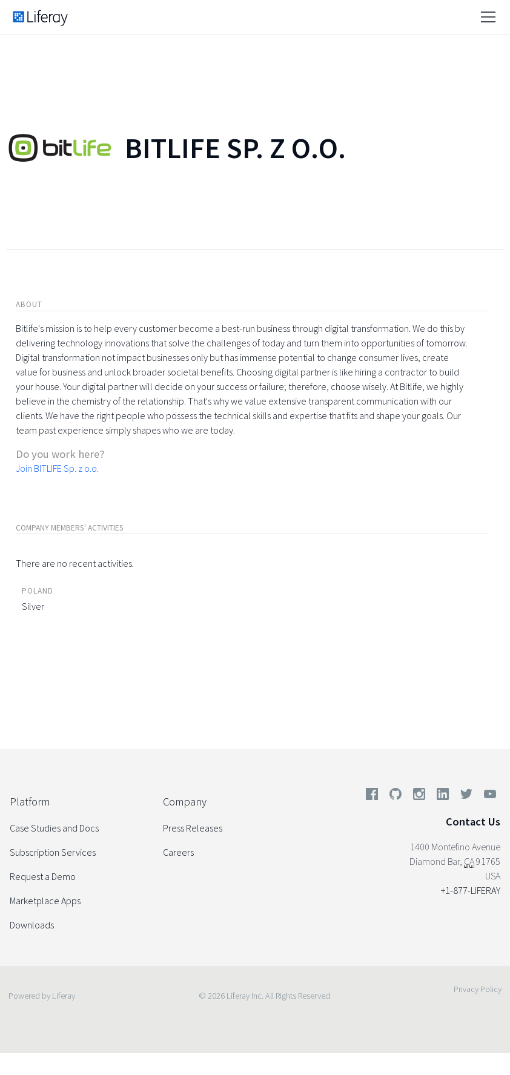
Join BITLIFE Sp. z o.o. (57, 468)
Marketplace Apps (45, 901)
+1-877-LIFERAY (470, 890)
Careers (178, 852)
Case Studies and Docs (54, 828)
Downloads (32, 925)
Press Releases (192, 828)
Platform (30, 802)
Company (185, 802)
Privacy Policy (478, 989)
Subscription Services (53, 852)
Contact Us (473, 822)
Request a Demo (43, 876)
